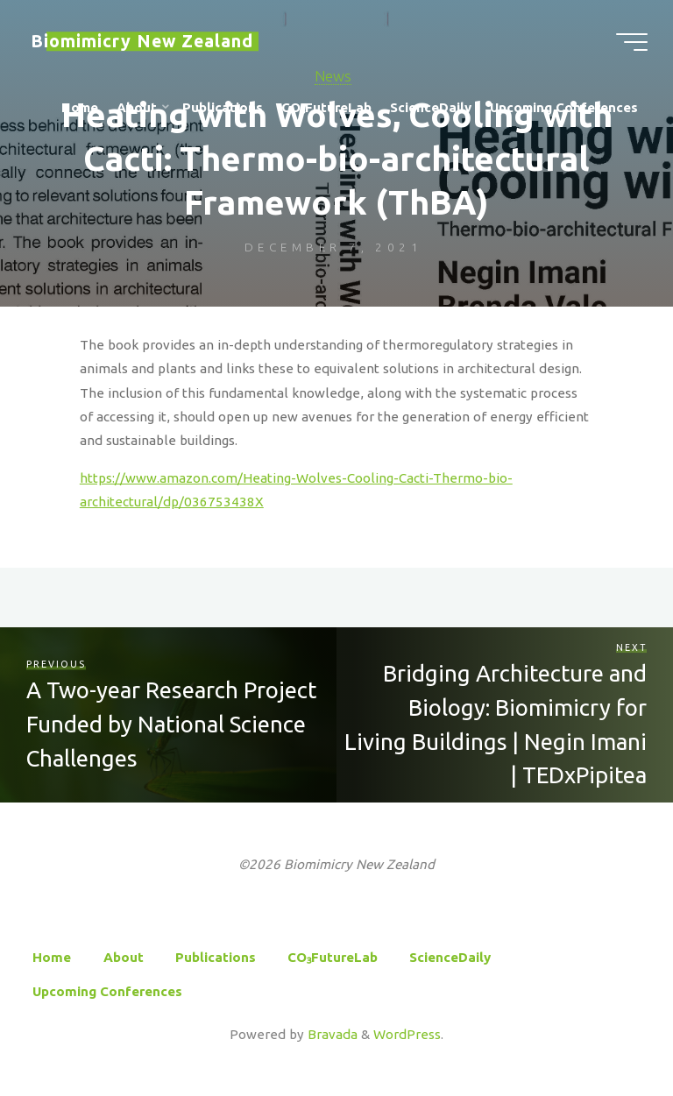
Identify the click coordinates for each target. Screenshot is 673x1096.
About (123, 957)
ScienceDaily (450, 957)
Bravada (331, 1034)
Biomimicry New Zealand (143, 41)
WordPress (407, 1034)
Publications (215, 957)
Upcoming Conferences (107, 991)
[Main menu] (631, 42)
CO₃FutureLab (332, 957)
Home (51, 957)
